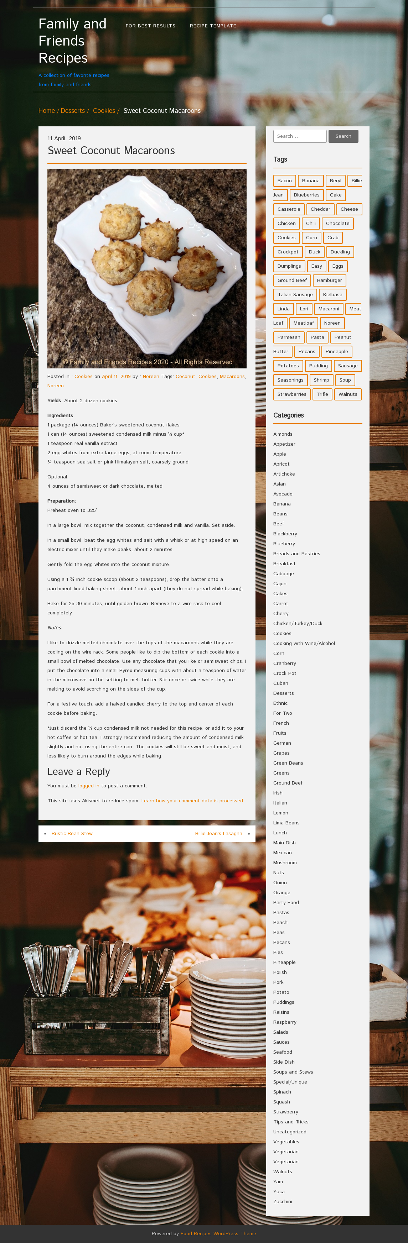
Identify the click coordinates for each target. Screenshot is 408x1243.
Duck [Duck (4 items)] (314, 252)
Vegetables (286, 1141)
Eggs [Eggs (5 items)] (338, 266)
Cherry (281, 613)
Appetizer (284, 444)
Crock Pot (284, 673)
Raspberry (284, 1022)
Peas (279, 932)
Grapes (281, 753)
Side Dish (284, 1062)
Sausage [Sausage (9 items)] (348, 365)
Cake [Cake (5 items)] (336, 195)
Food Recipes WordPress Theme (218, 1233)
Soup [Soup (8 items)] (345, 380)
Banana (282, 504)
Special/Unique (290, 1082)
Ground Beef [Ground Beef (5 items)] (292, 280)
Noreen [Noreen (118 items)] (332, 323)
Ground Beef (288, 783)
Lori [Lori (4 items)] (304, 309)
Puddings (283, 1002)
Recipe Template (213, 26)
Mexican (282, 852)
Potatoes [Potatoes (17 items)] (288, 365)
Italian (280, 803)
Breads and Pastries (296, 553)
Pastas (281, 912)
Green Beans (288, 763)
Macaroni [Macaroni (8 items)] (329, 309)
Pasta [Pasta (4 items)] (317, 337)
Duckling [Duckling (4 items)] (340, 252)
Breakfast (284, 563)
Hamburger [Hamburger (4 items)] (329, 280)
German (282, 743)
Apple (279, 454)
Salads (280, 1032)
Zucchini (282, 1201)
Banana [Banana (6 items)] (311, 180)
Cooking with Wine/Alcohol (304, 643)
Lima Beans (286, 823)
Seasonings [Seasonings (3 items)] (291, 380)
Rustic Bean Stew (72, 833)
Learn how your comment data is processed (192, 800)
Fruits (279, 733)
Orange (281, 892)
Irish (278, 793)
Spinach (282, 1092)
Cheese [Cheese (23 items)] (349, 209)
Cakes (280, 593)
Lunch (280, 832)
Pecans (281, 942)
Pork (278, 982)
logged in (88, 786)
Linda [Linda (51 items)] (284, 309)
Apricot (281, 464)
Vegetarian (286, 1151)
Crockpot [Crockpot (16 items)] (288, 252)
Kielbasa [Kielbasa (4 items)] (332, 294)
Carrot (280, 603)
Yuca (279, 1191)
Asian (279, 484)
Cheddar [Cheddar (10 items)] (320, 209)
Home (46, 111)
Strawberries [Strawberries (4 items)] (292, 394)
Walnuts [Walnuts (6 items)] (348, 394)
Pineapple (284, 962)
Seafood (282, 1052)
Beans (280, 514)
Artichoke (284, 474)
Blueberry (284, 543)
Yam (278, 1181)
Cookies (104, 111)
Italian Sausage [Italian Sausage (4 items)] (295, 294)
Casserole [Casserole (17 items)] (289, 209)
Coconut (185, 376)
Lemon (280, 813)
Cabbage (283, 573)
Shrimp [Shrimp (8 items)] (321, 380)
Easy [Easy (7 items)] (316, 266)
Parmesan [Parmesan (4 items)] (289, 337)
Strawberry (285, 1112)
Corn (278, 653)
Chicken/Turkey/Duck (297, 623)
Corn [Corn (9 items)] (311, 237)
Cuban (280, 683)
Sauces (281, 1042)
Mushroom (285, 862)
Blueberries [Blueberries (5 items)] (307, 195)
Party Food (286, 902)
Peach (280, 922)
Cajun (279, 583)
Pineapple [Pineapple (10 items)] (337, 351)
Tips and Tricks (291, 1122)
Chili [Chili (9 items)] (311, 223)
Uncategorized (289, 1132)
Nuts (278, 872)
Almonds (283, 434)
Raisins (281, 1012)
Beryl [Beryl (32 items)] (335, 180)
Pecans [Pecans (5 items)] (307, 351)
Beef (278, 524)
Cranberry (284, 663)
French (281, 723)
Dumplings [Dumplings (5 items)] (289, 266)
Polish (280, 972)
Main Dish (284, 842)
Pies (278, 952)
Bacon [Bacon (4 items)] (285, 180)
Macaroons (232, 376)
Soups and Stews (293, 1072)
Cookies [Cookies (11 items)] (287, 237)
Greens (281, 773)
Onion (280, 882)
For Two (282, 713)
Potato (281, 992)
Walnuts (282, 1171)
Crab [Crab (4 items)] (333, 237)
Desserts (73, 111)
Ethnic (280, 703)
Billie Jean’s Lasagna (218, 833)
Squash (281, 1102)
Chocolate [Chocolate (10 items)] (338, 223)
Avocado (283, 494)
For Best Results (151, 26)
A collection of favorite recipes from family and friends (78, 52)
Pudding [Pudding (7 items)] (318, 365)
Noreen (151, 376)
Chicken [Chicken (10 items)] (287, 223)
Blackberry (285, 533)
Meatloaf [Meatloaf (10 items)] (304, 323)
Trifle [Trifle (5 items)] (322, 394)
